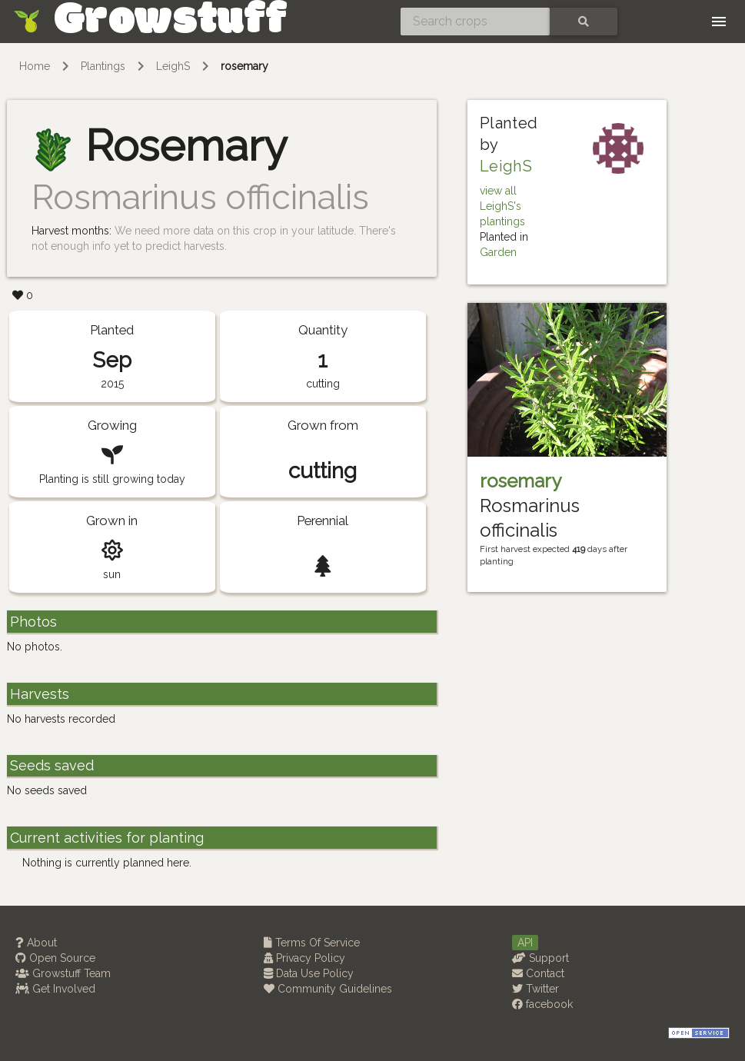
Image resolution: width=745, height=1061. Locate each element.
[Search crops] (475, 21)
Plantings (103, 66)
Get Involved (55, 989)
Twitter (535, 989)
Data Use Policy (309, 973)
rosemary (244, 66)
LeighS (173, 66)
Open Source (55, 958)
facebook (542, 1004)
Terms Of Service (312, 942)
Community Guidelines (328, 989)
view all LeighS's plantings (502, 206)
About (36, 942)
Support (540, 958)
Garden (498, 252)
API (525, 942)
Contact (538, 973)
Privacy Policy (304, 958)
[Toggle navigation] (719, 21)
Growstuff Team (63, 973)
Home (34, 66)
